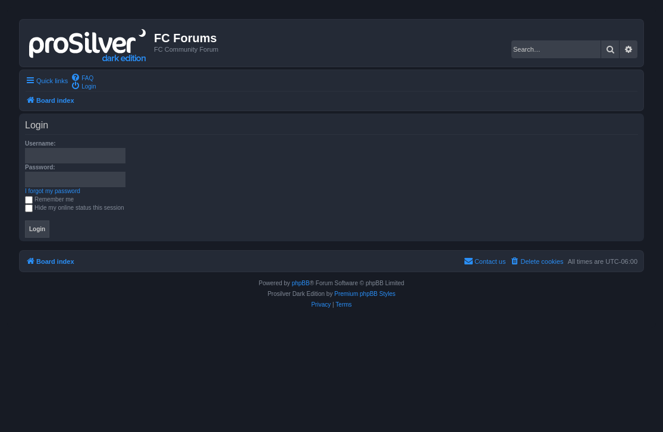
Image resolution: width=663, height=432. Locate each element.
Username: (40, 143)
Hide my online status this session (74, 207)
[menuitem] (82, 77)
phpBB (301, 283)
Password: (40, 167)
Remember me (49, 199)
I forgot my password (52, 191)
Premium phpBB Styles (364, 294)
